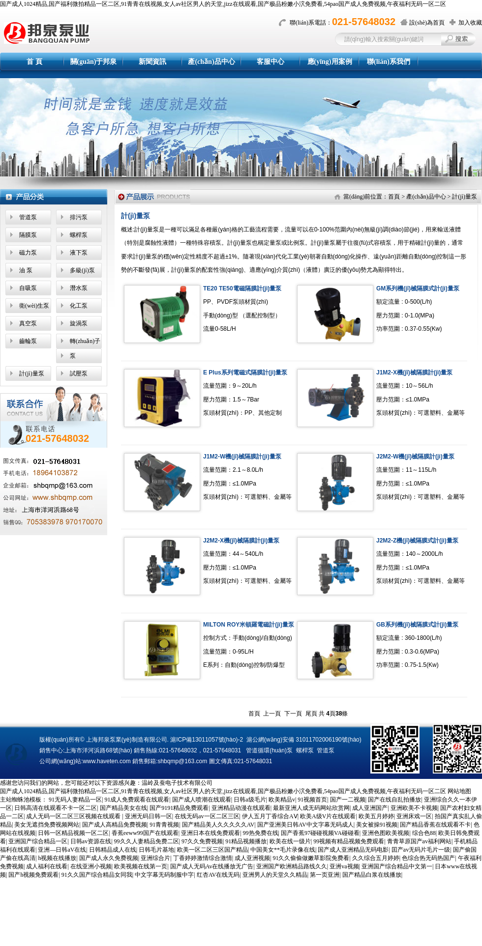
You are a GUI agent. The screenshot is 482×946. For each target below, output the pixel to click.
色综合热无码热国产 (428, 858)
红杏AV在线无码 (218, 874)
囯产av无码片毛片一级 (421, 849)
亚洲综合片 (155, 858)
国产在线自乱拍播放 (394, 799)
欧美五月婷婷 (376, 816)
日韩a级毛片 (250, 799)
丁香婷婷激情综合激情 (202, 858)
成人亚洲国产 (370, 807)
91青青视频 (164, 824)
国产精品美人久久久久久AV (218, 824)
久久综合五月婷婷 (375, 858)
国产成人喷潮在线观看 (201, 799)
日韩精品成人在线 (112, 849)
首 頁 (34, 61)
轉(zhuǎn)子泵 (85, 348)
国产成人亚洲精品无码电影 (353, 849)
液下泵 (79, 252)
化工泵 (79, 305)
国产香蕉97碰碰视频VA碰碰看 (320, 833)
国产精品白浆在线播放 (371, 874)
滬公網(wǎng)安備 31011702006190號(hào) (304, 739)
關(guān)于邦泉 (93, 61)
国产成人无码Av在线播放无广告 (212, 866)
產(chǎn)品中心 (211, 61)
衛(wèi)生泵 (34, 305)
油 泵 (25, 270)
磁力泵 (28, 252)
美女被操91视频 (376, 824)
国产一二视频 (347, 799)
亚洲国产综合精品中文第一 (397, 866)
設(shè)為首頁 (427, 22)
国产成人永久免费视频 (108, 858)
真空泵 (28, 323)
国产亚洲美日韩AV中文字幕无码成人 (305, 824)
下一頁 (293, 713)
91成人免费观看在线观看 (136, 799)
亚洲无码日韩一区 (148, 816)
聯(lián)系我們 (388, 61)
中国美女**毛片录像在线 (282, 849)
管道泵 (28, 217)
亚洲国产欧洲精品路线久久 (291, 866)
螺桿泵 (79, 234)
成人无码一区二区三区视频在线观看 (74, 816)
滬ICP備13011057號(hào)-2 (206, 739)
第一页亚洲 (324, 874)
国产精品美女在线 (123, 807)
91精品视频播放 (246, 841)
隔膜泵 (28, 234)
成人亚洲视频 (252, 858)
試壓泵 (79, 373)
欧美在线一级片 (290, 841)
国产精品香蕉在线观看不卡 (435, 824)
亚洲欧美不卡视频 (414, 807)
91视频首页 (312, 799)
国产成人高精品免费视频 (114, 824)
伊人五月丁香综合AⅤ (270, 816)
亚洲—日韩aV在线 (62, 849)
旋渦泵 (79, 323)
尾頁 (311, 713)
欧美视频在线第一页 (140, 866)
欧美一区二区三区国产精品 (212, 849)
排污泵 (79, 217)
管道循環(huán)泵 (269, 750)
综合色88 (424, 833)
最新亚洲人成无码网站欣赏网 (311, 807)
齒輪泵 (28, 341)
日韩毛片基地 (156, 849)
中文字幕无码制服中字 (164, 874)
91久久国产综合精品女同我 (96, 874)
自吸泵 (28, 288)
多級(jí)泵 (82, 270)
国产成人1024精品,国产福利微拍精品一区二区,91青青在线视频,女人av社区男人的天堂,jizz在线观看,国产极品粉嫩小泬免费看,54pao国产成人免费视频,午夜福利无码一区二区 (223, 3)
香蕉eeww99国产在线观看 (145, 833)
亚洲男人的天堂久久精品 (274, 874)
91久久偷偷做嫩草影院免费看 (310, 858)
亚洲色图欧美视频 (385, 833)
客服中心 (270, 61)
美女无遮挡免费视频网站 (46, 824)
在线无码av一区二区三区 (207, 816)
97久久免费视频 (202, 841)
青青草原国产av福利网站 (419, 841)
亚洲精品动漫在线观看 (241, 807)
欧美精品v (282, 799)
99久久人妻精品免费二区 (146, 841)
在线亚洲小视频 (91, 866)
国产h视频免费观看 (33, 874)
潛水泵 (79, 288)
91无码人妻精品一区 (75, 799)
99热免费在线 (260, 833)
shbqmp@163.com (182, 761)
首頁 (394, 196)
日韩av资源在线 (90, 841)
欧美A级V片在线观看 (328, 816)
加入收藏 (470, 22)
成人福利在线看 (46, 866)
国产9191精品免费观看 (179, 807)
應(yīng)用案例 (329, 61)
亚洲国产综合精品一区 (37, 841)
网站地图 (459, 791)
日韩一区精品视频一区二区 (73, 833)
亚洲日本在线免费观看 (210, 833)
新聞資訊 (152, 61)
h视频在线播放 (57, 858)
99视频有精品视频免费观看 (348, 841)
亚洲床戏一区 (414, 816)
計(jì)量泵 (31, 373)
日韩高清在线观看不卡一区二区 (55, 807)
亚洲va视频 (344, 866)
